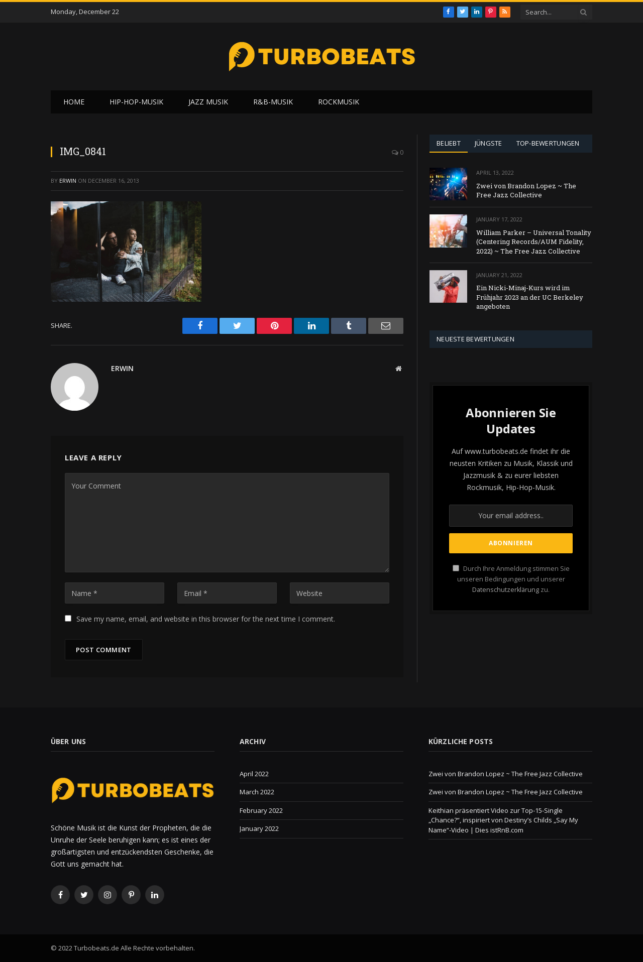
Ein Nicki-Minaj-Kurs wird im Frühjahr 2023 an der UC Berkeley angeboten (529, 297)
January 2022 (259, 828)
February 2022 (261, 810)
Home (73, 101)
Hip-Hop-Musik (136, 101)
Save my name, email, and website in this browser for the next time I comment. (205, 619)
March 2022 (257, 791)
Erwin (67, 180)
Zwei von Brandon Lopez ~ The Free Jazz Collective (526, 190)
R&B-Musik (273, 101)
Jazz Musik (208, 101)
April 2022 (254, 773)
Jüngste (488, 143)
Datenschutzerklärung (505, 589)
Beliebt (449, 143)
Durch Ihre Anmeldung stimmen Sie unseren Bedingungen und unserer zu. (511, 579)
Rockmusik (338, 101)
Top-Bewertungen (548, 143)
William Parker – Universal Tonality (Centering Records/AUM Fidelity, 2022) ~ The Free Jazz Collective (533, 242)
